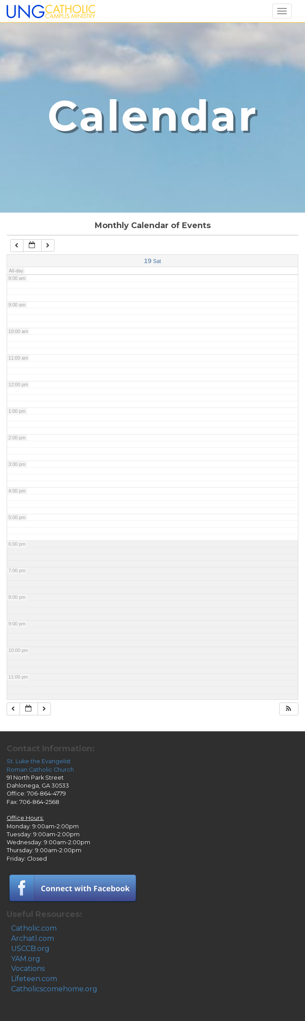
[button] (288, 709)
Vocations (28, 968)
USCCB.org (30, 948)
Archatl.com (32, 938)
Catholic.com (34, 928)
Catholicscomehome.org (54, 989)
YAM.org (25, 959)
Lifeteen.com (34, 978)
